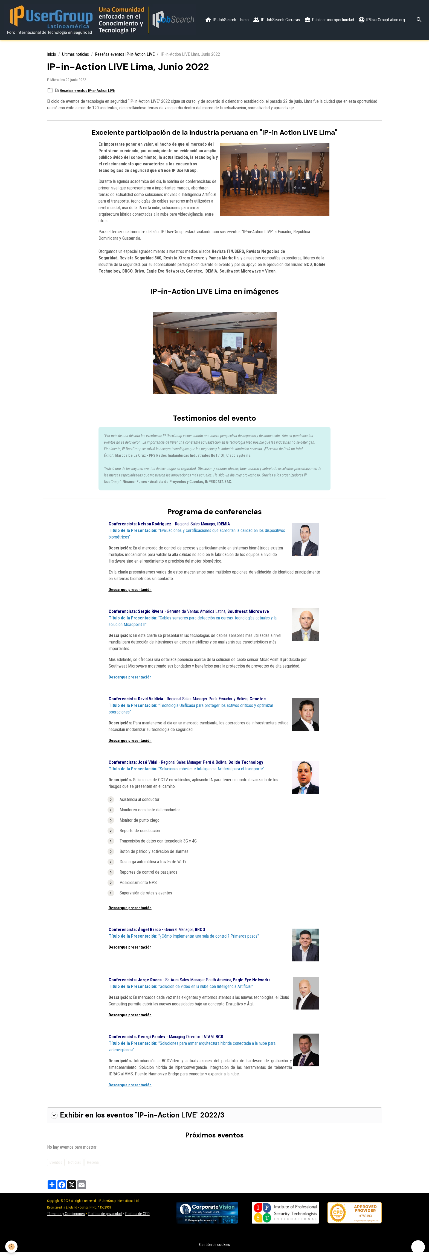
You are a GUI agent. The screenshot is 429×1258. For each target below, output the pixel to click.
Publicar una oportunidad (380, 14)
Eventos (56, 1168)
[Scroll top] (418, 1247)
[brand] (104, 20)
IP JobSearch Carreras (327, 14)
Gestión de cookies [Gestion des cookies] (214, 1250)
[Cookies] (11, 1247)
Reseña (93, 1168)
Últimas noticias (75, 55)
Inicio (51, 55)
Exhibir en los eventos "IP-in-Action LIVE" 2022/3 (136, 1121)
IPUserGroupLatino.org (381, 26)
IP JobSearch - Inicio (278, 14)
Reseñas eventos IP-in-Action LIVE (125, 55)
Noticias (74, 1168)
